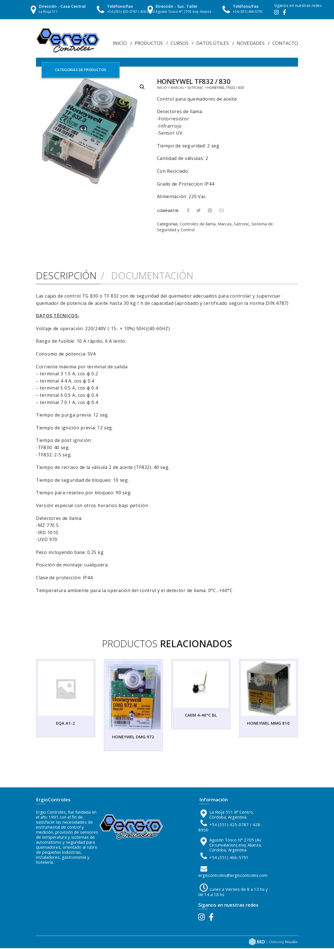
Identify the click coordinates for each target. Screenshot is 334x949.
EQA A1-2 (65, 724)
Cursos (179, 43)
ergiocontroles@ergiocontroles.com (232, 876)
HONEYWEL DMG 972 (133, 737)
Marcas (177, 88)
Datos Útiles (212, 43)
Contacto (285, 43)
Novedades (251, 43)
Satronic (195, 88)
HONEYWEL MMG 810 (268, 724)
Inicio (120, 43)
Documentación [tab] (150, 276)
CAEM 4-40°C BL (201, 716)
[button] (142, 88)
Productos (149, 43)
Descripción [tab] (66, 276)
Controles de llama (198, 224)
